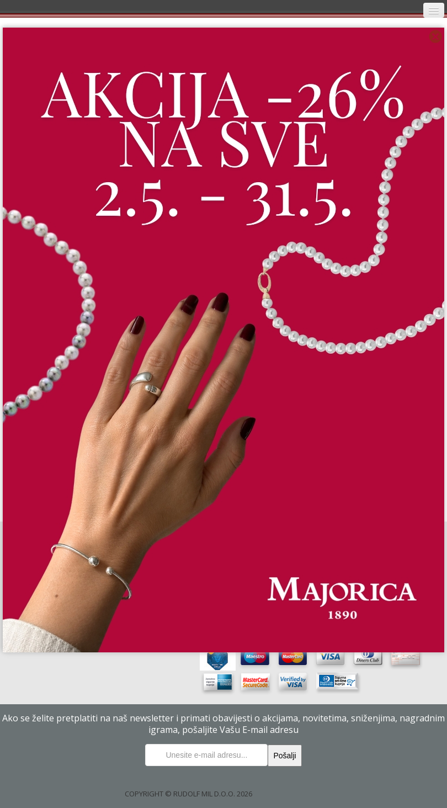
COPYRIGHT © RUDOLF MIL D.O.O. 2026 (188, 794)
